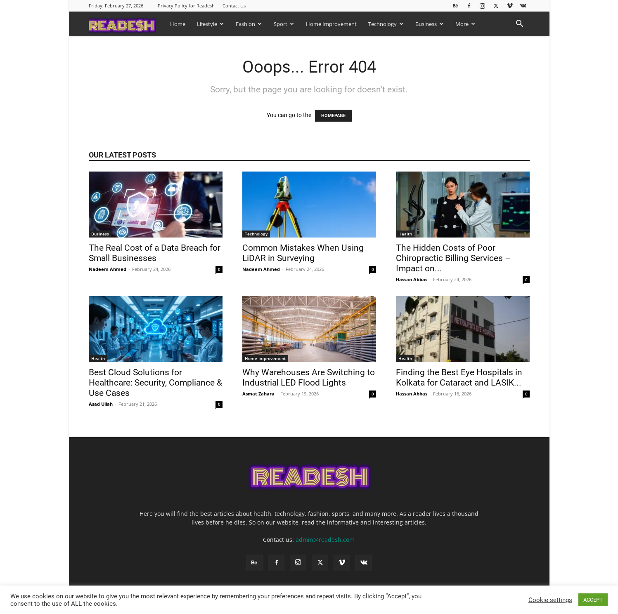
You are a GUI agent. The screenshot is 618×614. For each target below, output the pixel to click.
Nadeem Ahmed (107, 269)
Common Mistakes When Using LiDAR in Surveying (303, 253)
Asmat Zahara (258, 394)
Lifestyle (210, 24)
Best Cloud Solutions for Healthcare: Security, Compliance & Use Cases (155, 382)
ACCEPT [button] (593, 600)
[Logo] (126, 24)
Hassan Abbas (411, 279)
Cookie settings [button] (550, 600)
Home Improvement (331, 24)
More (465, 24)
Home (177, 24)
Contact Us (234, 5)
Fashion (249, 24)
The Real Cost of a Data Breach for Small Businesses (154, 253)
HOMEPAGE (333, 115)
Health (405, 234)
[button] (520, 24)
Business (429, 24)
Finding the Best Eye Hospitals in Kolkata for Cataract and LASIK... (459, 377)
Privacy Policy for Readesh (186, 5)
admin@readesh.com (325, 539)
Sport (284, 24)
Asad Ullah (101, 404)
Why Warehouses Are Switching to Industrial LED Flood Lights (308, 377)
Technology (385, 24)
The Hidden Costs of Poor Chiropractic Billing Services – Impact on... (453, 258)
